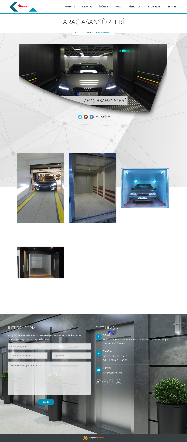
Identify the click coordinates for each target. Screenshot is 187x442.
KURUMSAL (87, 6)
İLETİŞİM (172, 6)
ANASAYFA (70, 6)
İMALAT (118, 6)
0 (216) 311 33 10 (118, 356)
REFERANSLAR (154, 6)
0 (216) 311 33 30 (118, 360)
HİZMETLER (134, 6)
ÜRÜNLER (103, 6)
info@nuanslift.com (112, 372)
